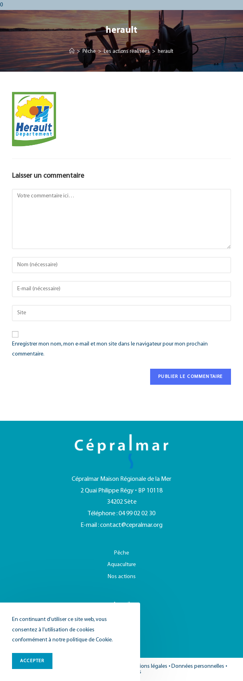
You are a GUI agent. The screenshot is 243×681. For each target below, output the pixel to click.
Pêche (121, 553)
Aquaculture (121, 564)
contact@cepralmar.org (131, 525)
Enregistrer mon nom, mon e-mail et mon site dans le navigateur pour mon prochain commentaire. (110, 349)
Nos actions (122, 576)
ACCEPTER (32, 661)
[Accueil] (71, 51)
